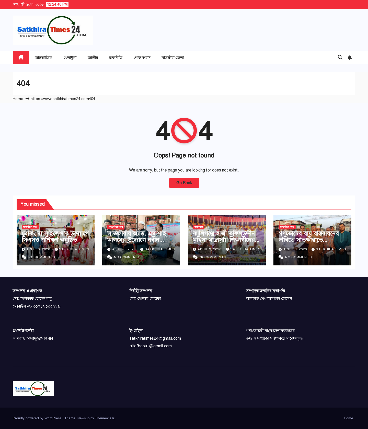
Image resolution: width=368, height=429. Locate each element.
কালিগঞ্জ (198, 227)
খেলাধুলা (69, 57)
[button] (340, 57)
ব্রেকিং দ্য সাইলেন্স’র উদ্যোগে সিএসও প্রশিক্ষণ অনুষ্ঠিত (55, 237)
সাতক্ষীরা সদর (30, 227)
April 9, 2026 (39, 249)
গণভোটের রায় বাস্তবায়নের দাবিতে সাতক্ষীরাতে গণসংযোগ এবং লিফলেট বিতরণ (309, 243)
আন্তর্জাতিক (43, 57)
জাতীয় (93, 57)
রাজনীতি (115, 57)
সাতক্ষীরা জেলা (173, 57)
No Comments (41, 257)
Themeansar (104, 418)
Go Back (184, 183)
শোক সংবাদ (142, 57)
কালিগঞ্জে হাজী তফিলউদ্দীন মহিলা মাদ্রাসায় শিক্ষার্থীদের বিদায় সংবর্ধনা (224, 240)
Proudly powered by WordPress (38, 418)
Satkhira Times (72, 249)
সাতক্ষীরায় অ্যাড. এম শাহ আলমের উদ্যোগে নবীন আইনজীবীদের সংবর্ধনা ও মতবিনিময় (136, 243)
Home (18, 98)
